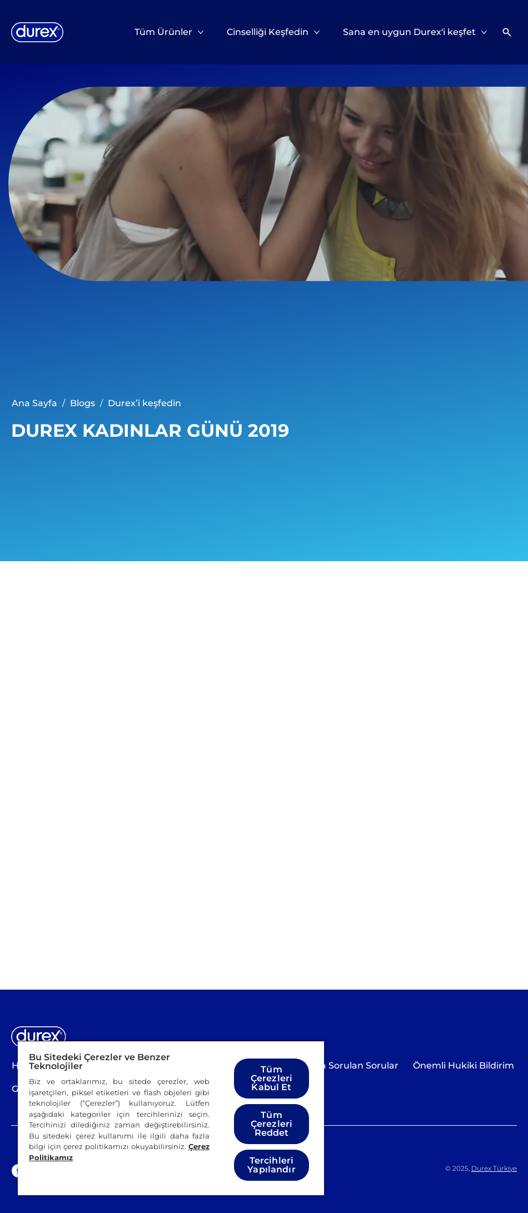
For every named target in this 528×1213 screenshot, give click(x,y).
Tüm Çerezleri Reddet (271, 1124)
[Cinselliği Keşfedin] (267, 32)
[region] (171, 1117)
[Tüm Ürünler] (163, 32)
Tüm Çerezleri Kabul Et (271, 1078)
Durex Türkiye (494, 1168)
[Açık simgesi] (507, 32)
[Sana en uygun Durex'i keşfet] (409, 32)
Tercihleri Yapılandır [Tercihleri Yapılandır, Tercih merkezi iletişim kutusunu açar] (271, 1165)
